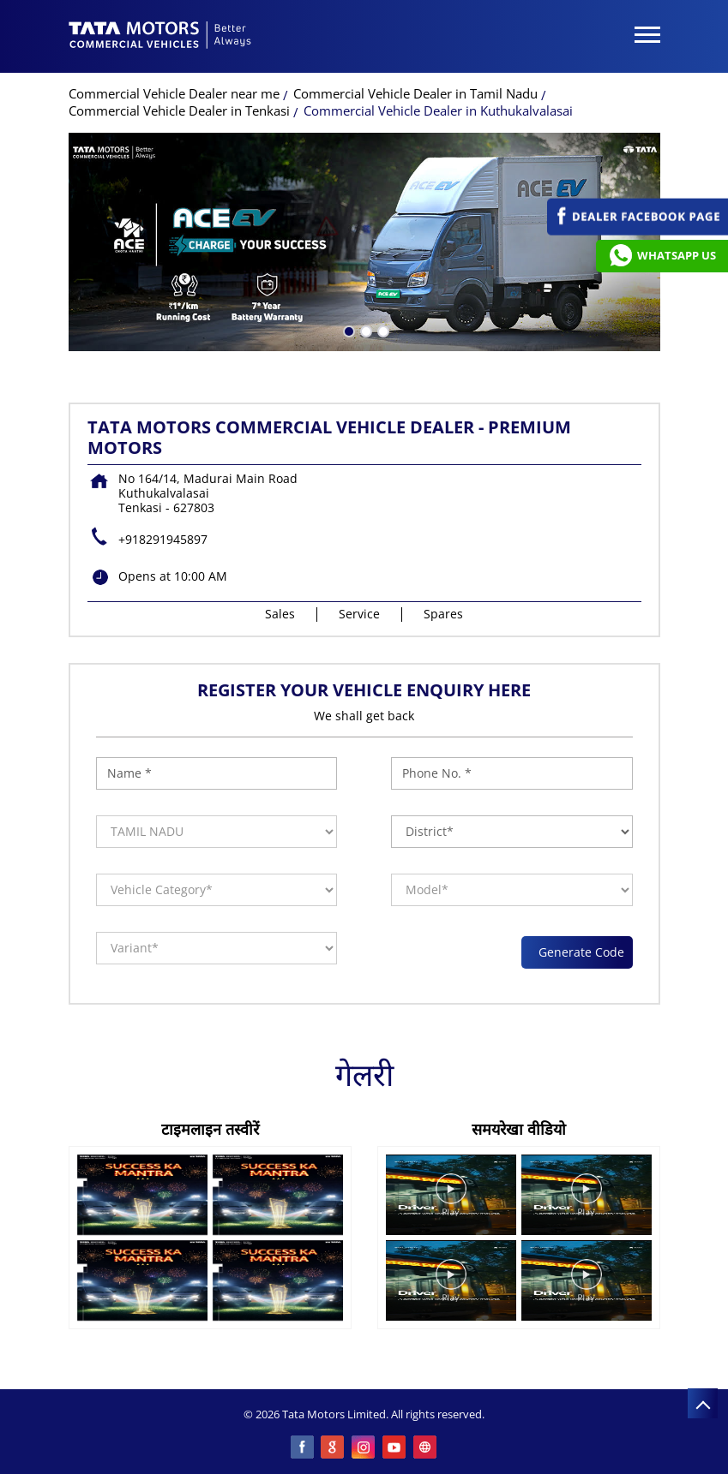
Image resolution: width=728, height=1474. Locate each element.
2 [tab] (364, 329)
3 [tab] (381, 329)
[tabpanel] (364, 242)
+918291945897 (163, 539)
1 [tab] (347, 329)
